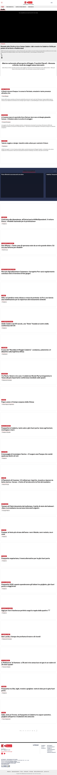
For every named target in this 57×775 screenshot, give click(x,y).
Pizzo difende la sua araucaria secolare (12, 174)
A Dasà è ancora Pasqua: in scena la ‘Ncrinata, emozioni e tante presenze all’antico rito (26, 92)
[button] (1, 53)
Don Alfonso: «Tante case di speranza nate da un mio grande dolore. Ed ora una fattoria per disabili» (27, 246)
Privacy (21, 771)
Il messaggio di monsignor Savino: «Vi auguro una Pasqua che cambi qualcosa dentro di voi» (27, 455)
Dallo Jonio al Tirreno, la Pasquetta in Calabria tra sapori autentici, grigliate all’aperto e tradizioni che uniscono (26, 716)
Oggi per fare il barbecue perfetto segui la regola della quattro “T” (25, 610)
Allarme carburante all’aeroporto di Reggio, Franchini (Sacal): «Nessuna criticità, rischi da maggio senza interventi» (28, 64)
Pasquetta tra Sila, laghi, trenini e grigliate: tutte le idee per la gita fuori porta (28, 689)
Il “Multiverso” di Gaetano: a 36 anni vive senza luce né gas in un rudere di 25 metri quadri (28, 663)
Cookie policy (26, 771)
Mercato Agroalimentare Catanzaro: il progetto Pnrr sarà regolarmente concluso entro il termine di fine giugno (27, 272)
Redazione (9, 771)
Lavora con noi (46, 771)
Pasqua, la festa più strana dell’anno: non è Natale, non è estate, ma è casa (27, 533)
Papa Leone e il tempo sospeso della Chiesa (17, 402)
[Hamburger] (2, 2)
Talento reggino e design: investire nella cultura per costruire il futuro (24, 143)
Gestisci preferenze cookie (38, 771)
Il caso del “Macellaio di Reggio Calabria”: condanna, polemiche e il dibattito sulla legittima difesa (26, 351)
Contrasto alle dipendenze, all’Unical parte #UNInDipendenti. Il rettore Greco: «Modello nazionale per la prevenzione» (27, 220)
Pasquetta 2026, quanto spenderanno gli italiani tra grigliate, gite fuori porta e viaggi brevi (27, 585)
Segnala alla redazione (15, 771)
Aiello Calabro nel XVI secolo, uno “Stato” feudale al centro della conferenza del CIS (25, 325)
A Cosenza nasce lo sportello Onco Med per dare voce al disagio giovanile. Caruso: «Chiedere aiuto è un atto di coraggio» (26, 118)
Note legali (31, 771)
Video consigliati (29, 171)
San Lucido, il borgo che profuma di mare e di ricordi (20, 636)
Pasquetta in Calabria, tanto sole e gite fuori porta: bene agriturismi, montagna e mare (27, 429)
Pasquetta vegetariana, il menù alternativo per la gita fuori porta (25, 558)
